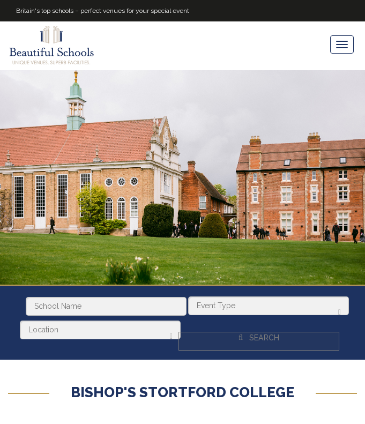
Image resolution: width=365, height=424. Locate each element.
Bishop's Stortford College (182, 388)
